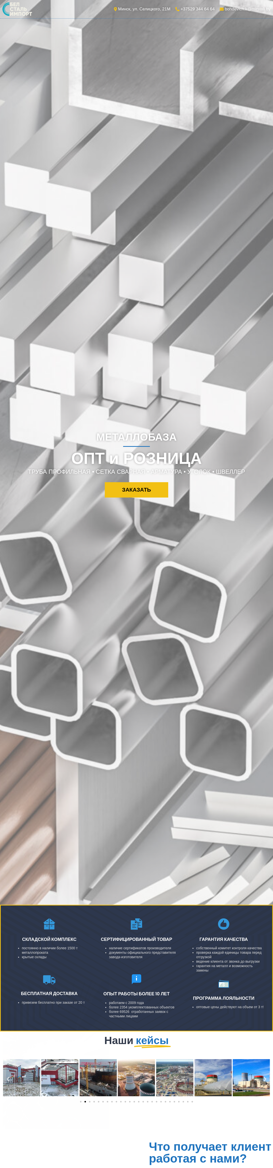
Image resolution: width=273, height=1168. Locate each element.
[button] (136, 490)
